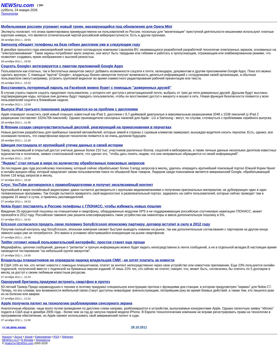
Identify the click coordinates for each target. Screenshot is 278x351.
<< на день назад (14, 327)
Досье (18, 336)
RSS (56, 336)
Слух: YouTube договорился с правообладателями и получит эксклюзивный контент (77, 185)
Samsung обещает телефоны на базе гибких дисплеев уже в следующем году (70, 45)
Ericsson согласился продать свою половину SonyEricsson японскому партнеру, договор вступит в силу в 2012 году (105, 224)
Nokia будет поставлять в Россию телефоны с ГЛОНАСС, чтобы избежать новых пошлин (81, 206)
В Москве (27, 340)
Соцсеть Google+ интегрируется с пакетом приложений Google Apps (62, 66)
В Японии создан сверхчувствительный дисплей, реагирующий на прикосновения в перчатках (86, 127)
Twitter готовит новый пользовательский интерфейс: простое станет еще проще (73, 242)
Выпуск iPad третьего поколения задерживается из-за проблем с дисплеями (69, 109)
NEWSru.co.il (10, 340)
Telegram (67, 336)
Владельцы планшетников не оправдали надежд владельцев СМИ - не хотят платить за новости (87, 260)
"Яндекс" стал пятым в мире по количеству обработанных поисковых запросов (72, 163)
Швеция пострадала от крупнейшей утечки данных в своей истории (62, 145)
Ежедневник (43, 336)
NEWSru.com (17, 5)
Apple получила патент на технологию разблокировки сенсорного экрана (66, 303)
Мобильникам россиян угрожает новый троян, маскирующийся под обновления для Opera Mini (86, 27)
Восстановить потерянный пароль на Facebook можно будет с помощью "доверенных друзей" (86, 88)
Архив (29, 336)
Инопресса (43, 340)
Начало (7, 336)
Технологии (9, 13)
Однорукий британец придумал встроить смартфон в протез (55, 282)
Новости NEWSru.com (19, 343)
